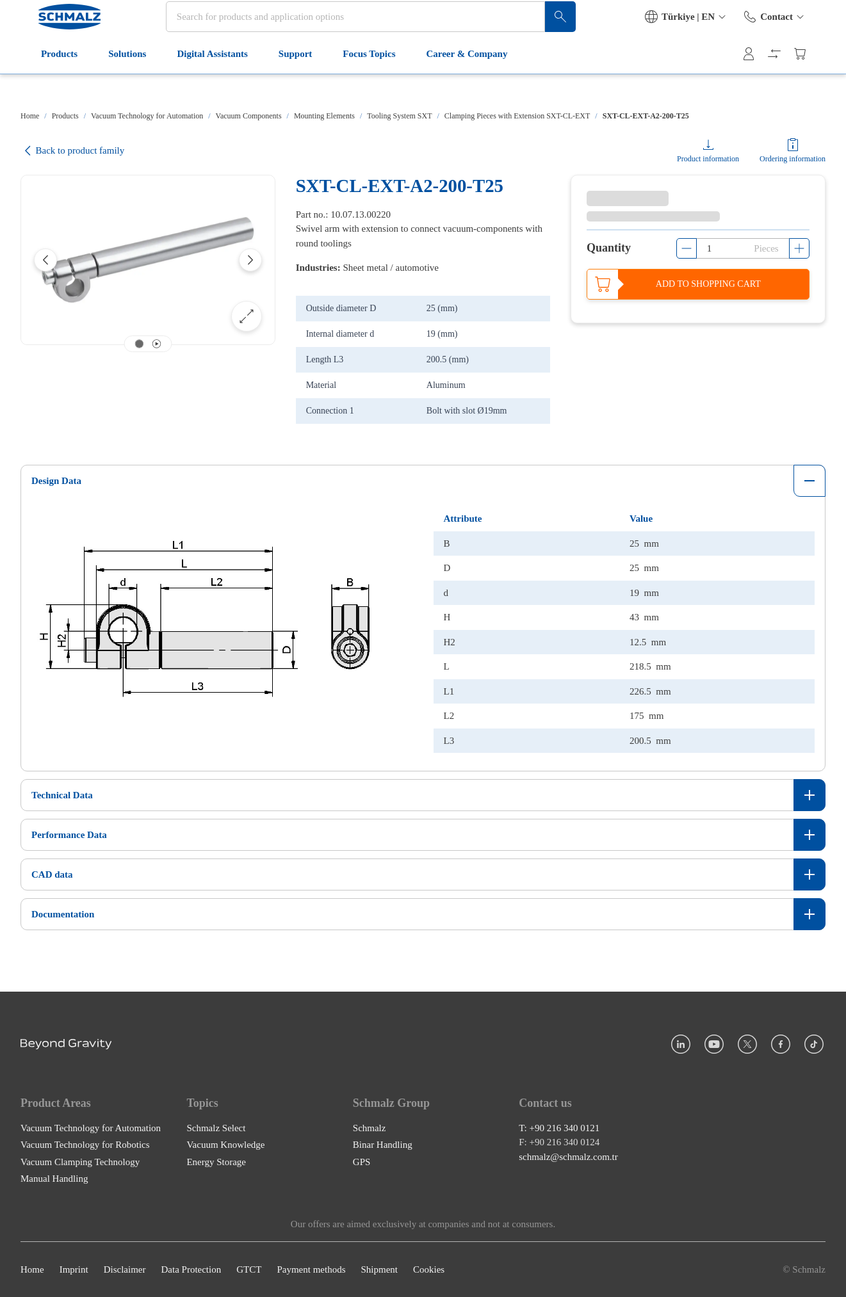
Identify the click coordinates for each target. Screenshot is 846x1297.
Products (49, 82)
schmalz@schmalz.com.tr (568, 1156)
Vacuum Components (249, 115)
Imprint (74, 1269)
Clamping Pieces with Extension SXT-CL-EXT (517, 115)
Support (285, 82)
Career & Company (457, 82)
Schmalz (369, 1127)
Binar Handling (382, 1145)
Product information (708, 158)
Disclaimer (125, 1269)
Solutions (116, 82)
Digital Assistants (202, 82)
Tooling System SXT (399, 115)
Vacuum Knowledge (225, 1145)
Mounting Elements (324, 115)
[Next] (250, 259)
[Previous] (45, 259)
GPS (362, 1161)
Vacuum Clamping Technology (80, 1161)
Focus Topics (359, 82)
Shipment (379, 1269)
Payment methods (311, 1269)
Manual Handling (54, 1178)
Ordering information (793, 158)
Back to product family (72, 150)
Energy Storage (216, 1161)
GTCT (248, 1269)
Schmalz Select (215, 1127)
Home (29, 115)
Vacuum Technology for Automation (147, 115)
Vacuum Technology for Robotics (85, 1145)
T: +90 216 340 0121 (559, 1127)
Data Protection (191, 1269)
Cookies (428, 1269)
